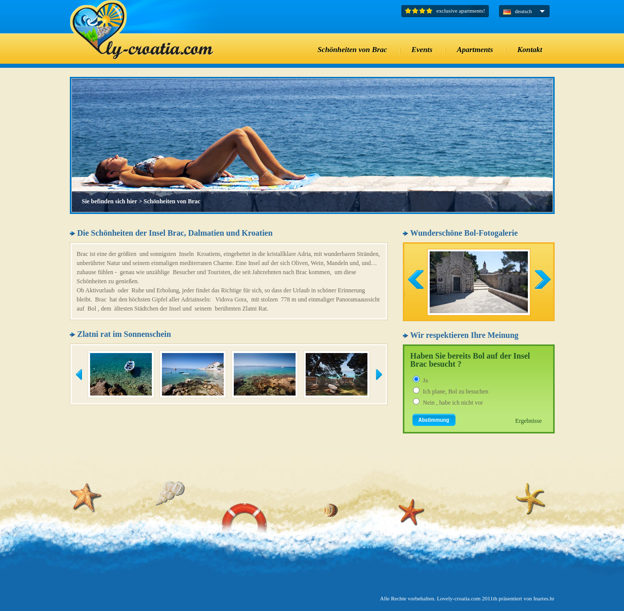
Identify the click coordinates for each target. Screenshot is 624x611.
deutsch (523, 11)
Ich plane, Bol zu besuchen (456, 391)
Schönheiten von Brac (172, 201)
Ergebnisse (528, 421)
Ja (425, 380)
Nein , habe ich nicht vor (453, 402)
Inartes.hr (544, 598)
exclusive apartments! (460, 11)
